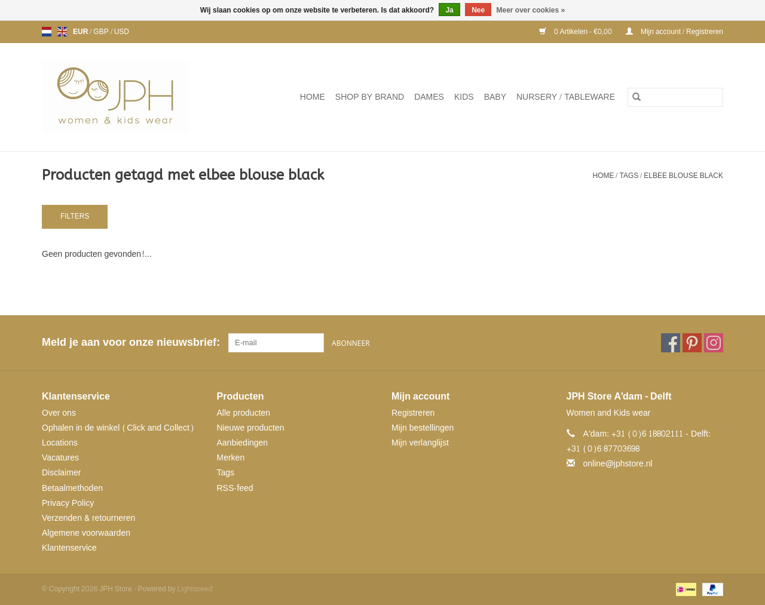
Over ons (59, 413)
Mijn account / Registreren (674, 31)
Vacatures (60, 457)
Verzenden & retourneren (88, 518)
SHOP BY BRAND (369, 97)
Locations (60, 442)
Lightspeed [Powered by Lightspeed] (195, 588)
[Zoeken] (675, 97)
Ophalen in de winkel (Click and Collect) (118, 427)
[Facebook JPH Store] (670, 342)
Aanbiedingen (242, 442)
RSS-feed (235, 488)
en (62, 31)
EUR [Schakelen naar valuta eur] (81, 31)
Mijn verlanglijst (420, 442)
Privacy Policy (68, 503)
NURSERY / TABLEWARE (565, 97)
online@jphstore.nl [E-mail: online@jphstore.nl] (618, 463)
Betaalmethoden (72, 488)
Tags (628, 175)
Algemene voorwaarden (86, 533)
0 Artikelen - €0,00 (576, 31)
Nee (478, 10)
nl (46, 31)
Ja (449, 10)
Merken (231, 457)
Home (312, 97)
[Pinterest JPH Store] (692, 342)
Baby (495, 97)
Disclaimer (61, 472)
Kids (464, 97)
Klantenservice (69, 547)
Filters (74, 216)
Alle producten (244, 413)
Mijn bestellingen (422, 427)
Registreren (412, 413)
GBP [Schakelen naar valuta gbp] (101, 31)
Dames (429, 97)
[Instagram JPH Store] (713, 342)
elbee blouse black (683, 175)
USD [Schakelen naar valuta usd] (121, 31)
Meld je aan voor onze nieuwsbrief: (130, 342)
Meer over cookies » (531, 10)
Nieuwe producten (250, 427)
